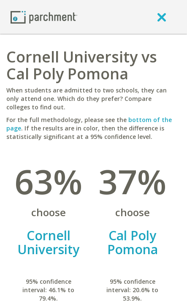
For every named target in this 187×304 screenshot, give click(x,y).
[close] (161, 17)
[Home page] (44, 17)
